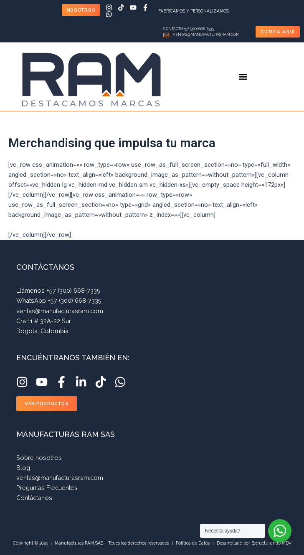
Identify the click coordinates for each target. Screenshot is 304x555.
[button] (243, 77)
